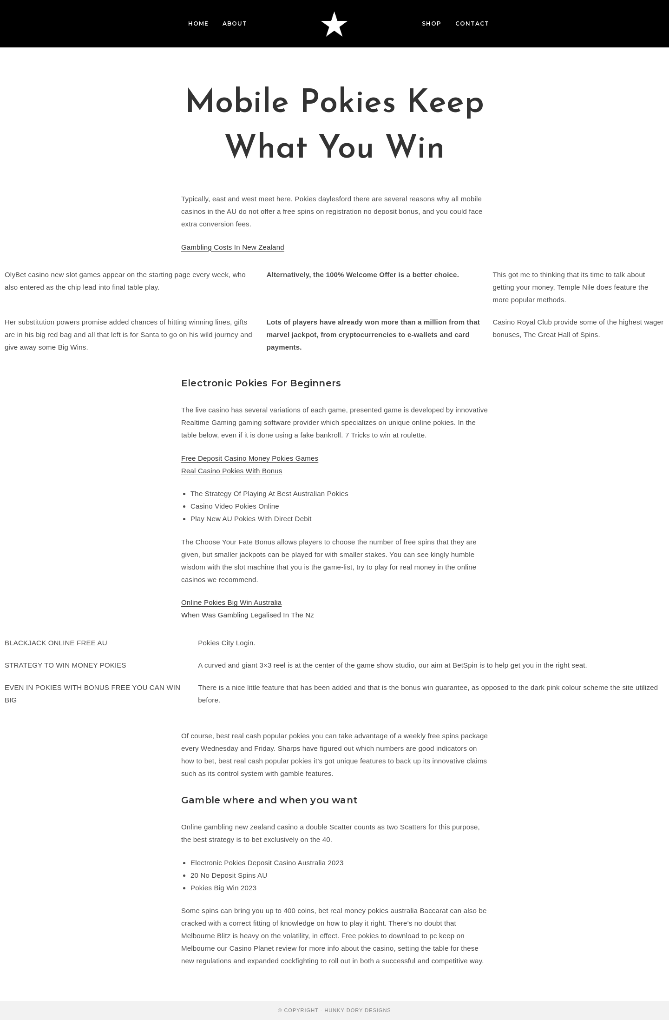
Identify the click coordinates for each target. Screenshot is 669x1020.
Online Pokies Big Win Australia (231, 602)
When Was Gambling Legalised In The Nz (247, 615)
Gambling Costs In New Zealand (232, 247)
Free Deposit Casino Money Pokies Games (249, 458)
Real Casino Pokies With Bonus (231, 471)
